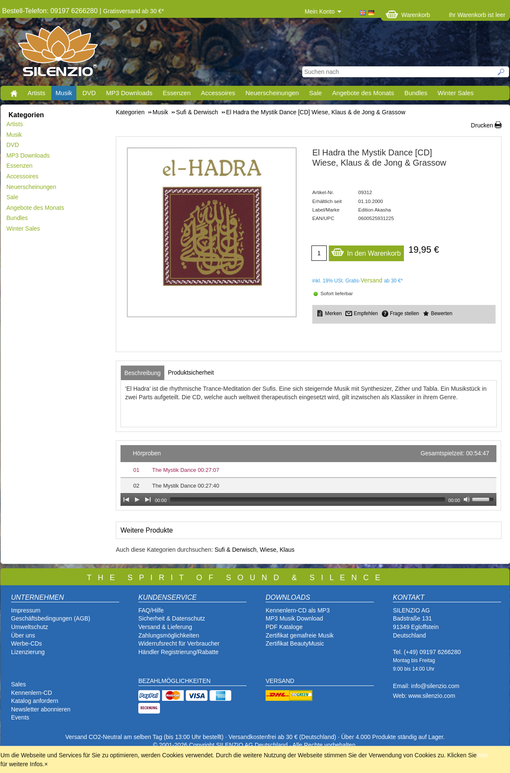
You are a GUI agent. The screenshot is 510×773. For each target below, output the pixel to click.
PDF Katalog (282, 626)
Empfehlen (366, 313)
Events (20, 717)
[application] (308, 475)
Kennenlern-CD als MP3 (298, 610)
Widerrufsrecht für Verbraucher (178, 643)
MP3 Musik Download (294, 618)
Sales (18, 684)
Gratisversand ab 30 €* (133, 11)
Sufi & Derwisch (236, 549)
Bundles (415, 92)
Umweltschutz (29, 626)
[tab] (142, 373)
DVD (89, 92)
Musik (64, 92)
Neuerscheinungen (272, 92)
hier (483, 755)
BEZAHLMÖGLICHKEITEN (174, 680)
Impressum (25, 610)
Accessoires (218, 92)
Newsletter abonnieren (40, 709)
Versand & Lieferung (165, 626)
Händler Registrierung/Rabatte (178, 652)
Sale (315, 92)
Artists (36, 92)
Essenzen (177, 92)
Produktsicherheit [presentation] (191, 372)
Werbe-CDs (26, 643)
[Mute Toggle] (466, 499)
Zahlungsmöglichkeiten (168, 635)
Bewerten (441, 313)
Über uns (23, 635)
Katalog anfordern (34, 700)
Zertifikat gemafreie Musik (299, 635)
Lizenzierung (28, 652)
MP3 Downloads (129, 92)
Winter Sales (455, 92)
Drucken (482, 125)
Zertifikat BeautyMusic (295, 643)
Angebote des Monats (363, 92)
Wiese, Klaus (277, 549)
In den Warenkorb (366, 251)
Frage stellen (404, 313)
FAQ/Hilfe (151, 610)
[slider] (307, 499)
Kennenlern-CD (31, 692)
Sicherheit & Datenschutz (171, 618)
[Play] (137, 499)
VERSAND (280, 680)
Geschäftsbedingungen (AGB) (50, 618)
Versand (371, 280)
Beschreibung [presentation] (142, 373)
